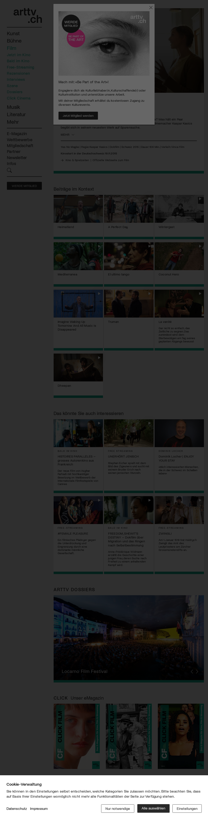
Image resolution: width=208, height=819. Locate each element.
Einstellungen (186, 808)
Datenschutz (16, 808)
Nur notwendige (116, 808)
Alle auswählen (153, 808)
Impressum (39, 808)
